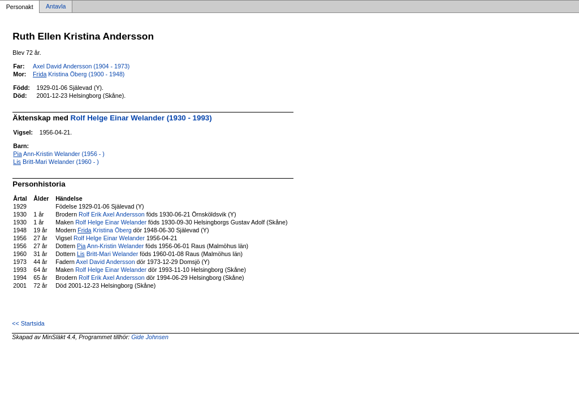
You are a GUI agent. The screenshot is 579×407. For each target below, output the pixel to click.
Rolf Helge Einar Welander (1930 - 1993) (141, 118)
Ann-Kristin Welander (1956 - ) (59, 153)
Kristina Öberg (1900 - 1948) (78, 74)
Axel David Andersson (105, 261)
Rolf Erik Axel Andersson (112, 214)
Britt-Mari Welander (107, 253)
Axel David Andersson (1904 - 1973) (81, 66)
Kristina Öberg (104, 230)
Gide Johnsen (149, 337)
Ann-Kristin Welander (110, 246)
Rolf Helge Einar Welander (110, 222)
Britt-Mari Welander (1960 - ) (55, 161)
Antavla (56, 6)
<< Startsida (28, 323)
